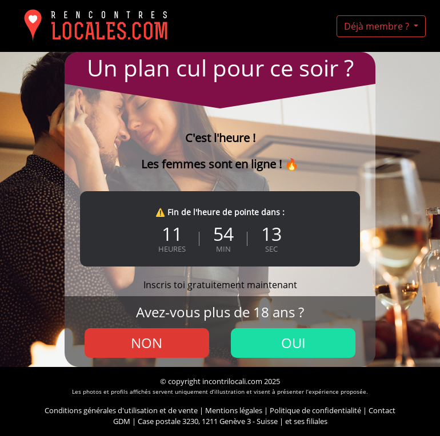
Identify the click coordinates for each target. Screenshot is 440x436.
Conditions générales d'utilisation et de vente (121, 410)
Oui (293, 342)
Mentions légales (233, 410)
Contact (382, 410)
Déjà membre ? (377, 26)
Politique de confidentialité (315, 410)
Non (146, 342)
